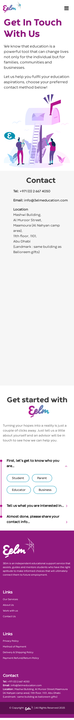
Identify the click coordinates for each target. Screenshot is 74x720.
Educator (19, 490)
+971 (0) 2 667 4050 (34, 191)
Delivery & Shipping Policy (18, 652)
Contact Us (9, 616)
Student (18, 478)
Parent (42, 478)
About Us (8, 605)
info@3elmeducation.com (45, 200)
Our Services (10, 599)
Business (45, 490)
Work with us (10, 611)
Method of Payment (14, 647)
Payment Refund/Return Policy (21, 658)
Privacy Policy (11, 641)
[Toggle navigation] (66, 6)
